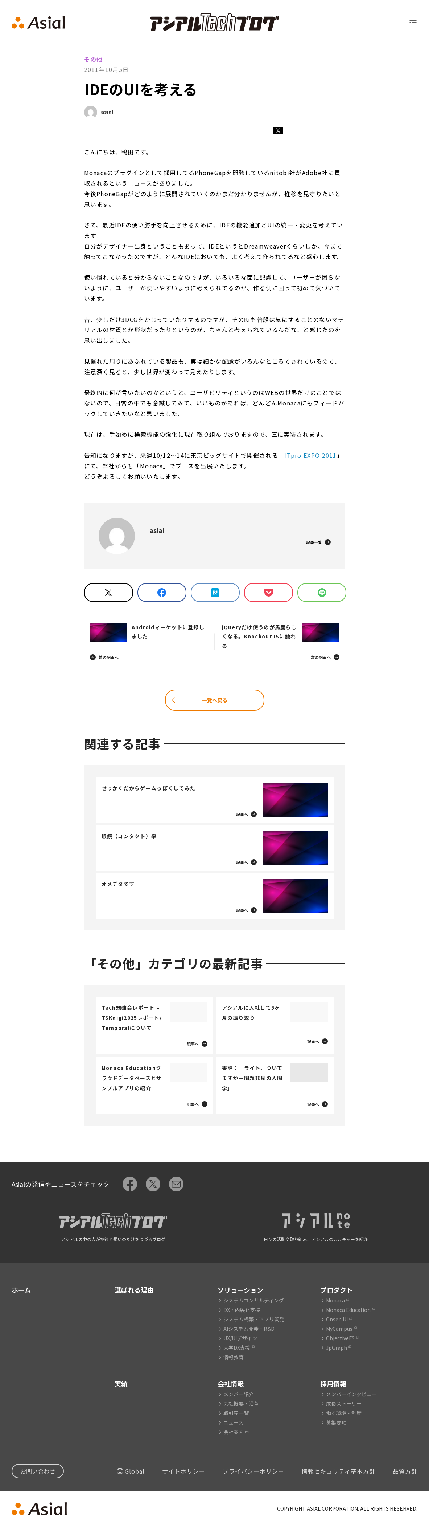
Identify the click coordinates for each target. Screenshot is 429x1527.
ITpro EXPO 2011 (310, 455)
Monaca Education (348, 1309)
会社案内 (233, 1431)
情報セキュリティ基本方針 (338, 1471)
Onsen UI (337, 1319)
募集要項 (336, 1422)
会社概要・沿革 (241, 1403)
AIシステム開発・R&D (249, 1328)
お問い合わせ (37, 1471)
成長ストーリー (344, 1403)
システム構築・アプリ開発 (253, 1319)
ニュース (233, 1422)
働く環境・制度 (344, 1413)
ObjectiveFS (340, 1338)
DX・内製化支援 (241, 1309)
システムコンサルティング (253, 1300)
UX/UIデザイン (240, 1338)
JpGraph (336, 1347)
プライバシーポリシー (253, 1471)
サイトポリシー (183, 1471)
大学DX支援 (236, 1347)
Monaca (335, 1300)
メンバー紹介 (238, 1394)
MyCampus (339, 1328)
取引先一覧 (236, 1413)
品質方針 (405, 1471)
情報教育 (233, 1357)
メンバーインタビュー (351, 1394)
